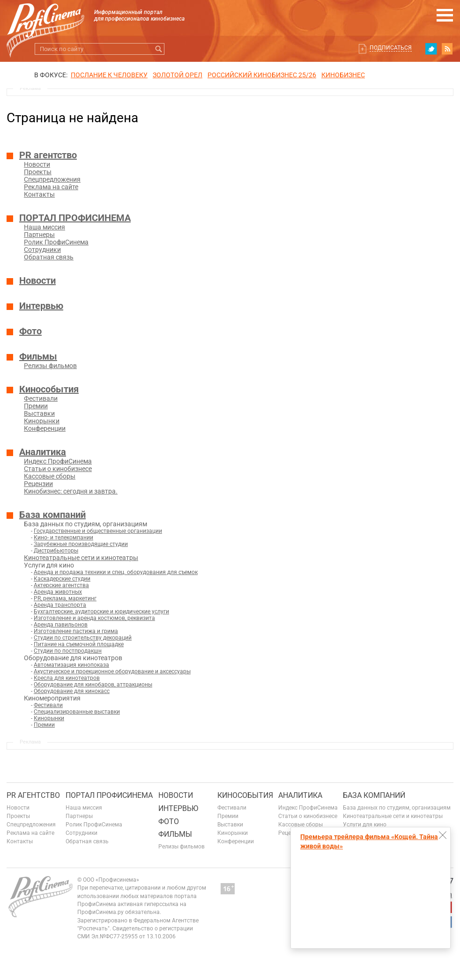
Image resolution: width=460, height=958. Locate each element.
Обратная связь (49, 257)
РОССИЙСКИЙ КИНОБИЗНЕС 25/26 (262, 75)
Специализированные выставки (77, 711)
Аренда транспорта (60, 605)
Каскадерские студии (62, 578)
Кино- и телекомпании (63, 537)
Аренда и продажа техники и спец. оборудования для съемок (116, 572)
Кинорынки (41, 421)
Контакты (39, 194)
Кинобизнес (343, 75)
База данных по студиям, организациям (397, 807)
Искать (158, 49)
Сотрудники (42, 249)
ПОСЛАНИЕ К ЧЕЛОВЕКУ (109, 75)
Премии (36, 406)
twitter (430, 48)
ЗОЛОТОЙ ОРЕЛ (177, 75)
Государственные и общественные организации (98, 531)
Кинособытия (49, 389)
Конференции (45, 428)
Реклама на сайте (51, 187)
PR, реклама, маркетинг (65, 598)
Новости (37, 164)
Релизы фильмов (50, 365)
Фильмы (38, 356)
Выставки (39, 413)
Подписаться (391, 47)
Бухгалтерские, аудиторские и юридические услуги (101, 611)
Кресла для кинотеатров (67, 678)
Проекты (38, 172)
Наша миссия (44, 227)
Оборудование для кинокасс (72, 691)
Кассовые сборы (49, 476)
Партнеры (39, 234)
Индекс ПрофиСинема (58, 461)
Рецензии (38, 483)
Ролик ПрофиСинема (56, 242)
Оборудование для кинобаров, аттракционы (93, 684)
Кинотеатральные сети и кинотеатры (81, 557)
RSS (447, 48)
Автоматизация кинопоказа (71, 665)
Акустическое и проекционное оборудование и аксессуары (112, 671)
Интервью (41, 305)
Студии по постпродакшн (68, 651)
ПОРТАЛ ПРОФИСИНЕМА (75, 217)
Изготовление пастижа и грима (76, 631)
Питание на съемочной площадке (79, 644)
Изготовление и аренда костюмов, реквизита (94, 618)
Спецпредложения (52, 179)
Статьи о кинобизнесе (58, 468)
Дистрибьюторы (56, 550)
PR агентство (48, 155)
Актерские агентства (61, 585)
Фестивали (41, 398)
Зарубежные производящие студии (81, 544)
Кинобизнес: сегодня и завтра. (71, 491)
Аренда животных (58, 592)
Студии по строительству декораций (83, 637)
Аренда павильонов (61, 624)
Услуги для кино (364, 824)
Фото (30, 331)
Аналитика (42, 451)
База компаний (52, 514)
